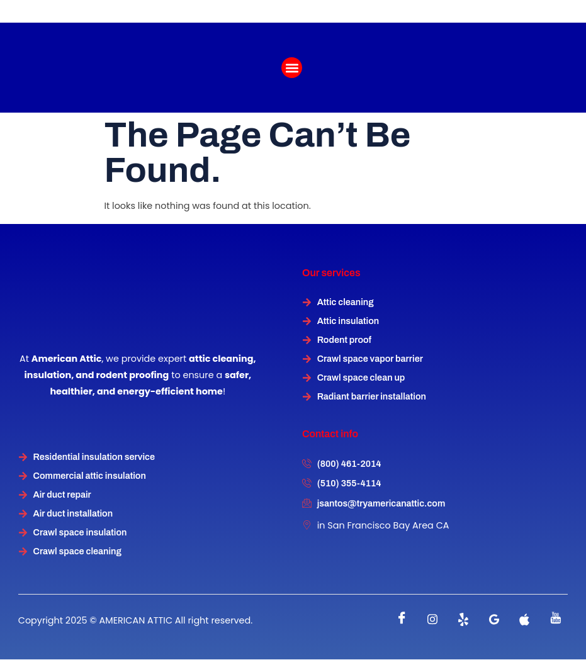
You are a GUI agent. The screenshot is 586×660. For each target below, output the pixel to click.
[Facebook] (401, 619)
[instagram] (432, 619)
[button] (291, 67)
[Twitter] (463, 619)
